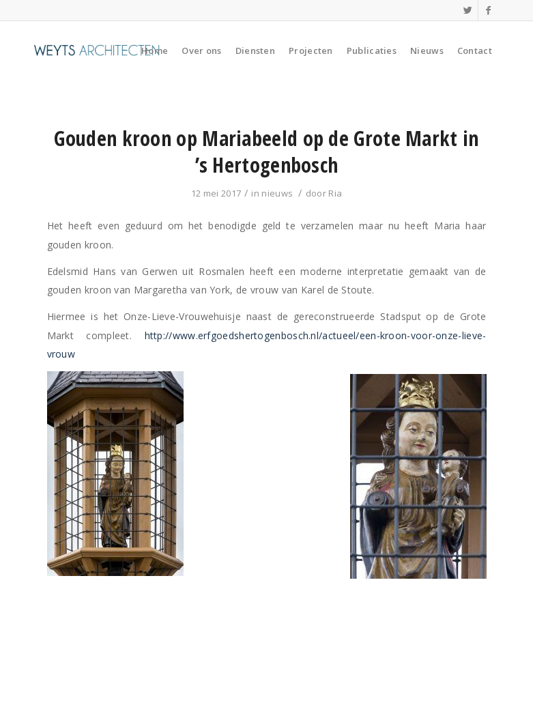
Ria (335, 193)
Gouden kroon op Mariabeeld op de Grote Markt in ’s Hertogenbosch (266, 151)
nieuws (277, 193)
